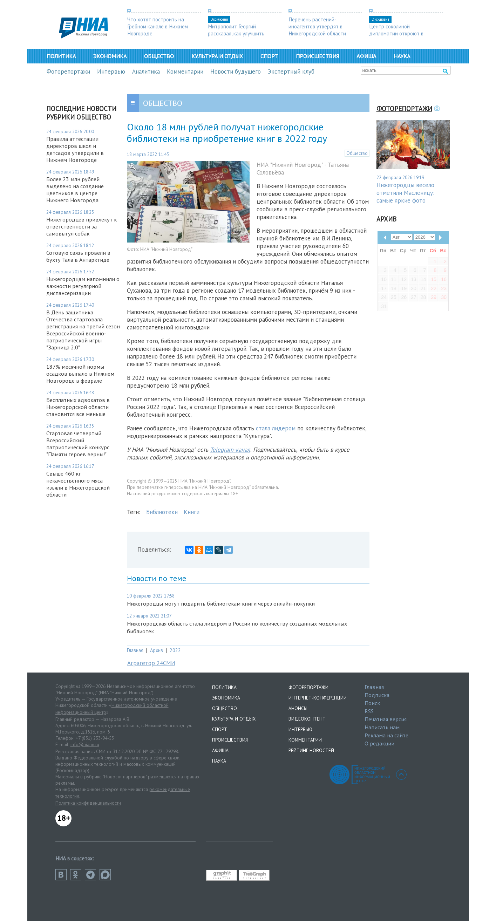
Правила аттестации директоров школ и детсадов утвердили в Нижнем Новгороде (75, 149)
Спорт (269, 56)
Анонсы (297, 708)
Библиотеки (162, 512)
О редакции (379, 743)
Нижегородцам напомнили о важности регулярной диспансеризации (83, 285)
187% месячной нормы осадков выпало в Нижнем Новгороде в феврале (80, 373)
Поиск (372, 703)
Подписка (377, 694)
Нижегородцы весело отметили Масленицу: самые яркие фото (405, 192)
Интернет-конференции (317, 698)
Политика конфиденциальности (88, 803)
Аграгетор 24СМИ (151, 663)
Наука (402, 56)
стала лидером (275, 428)
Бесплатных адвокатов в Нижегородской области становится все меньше (78, 406)
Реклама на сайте (386, 735)
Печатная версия (386, 719)
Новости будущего (235, 71)
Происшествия (317, 56)
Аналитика (146, 71)
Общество (159, 56)
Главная (135, 650)
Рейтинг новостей (311, 750)
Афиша (366, 56)
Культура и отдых (217, 56)
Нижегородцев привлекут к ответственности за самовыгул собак (81, 226)
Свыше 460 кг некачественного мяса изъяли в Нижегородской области (78, 484)
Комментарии (185, 71)
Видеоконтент (307, 719)
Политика (61, 56)
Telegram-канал (230, 449)
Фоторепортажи (68, 71)
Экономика (110, 56)
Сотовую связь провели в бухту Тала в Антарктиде (78, 256)
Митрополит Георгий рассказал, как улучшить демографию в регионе (236, 33)
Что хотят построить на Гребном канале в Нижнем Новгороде (157, 26)
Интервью (111, 71)
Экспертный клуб (291, 71)
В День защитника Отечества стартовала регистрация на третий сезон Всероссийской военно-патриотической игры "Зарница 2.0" (83, 330)
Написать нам (382, 727)
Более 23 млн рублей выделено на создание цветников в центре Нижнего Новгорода (75, 190)
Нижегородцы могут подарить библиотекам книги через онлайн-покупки (221, 603)
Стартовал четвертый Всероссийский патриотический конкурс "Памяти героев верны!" (77, 444)
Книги (191, 512)
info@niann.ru (84, 744)
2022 (175, 650)
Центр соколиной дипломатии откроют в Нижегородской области (398, 33)
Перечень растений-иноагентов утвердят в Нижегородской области (317, 26)
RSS (369, 711)
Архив (156, 650)
